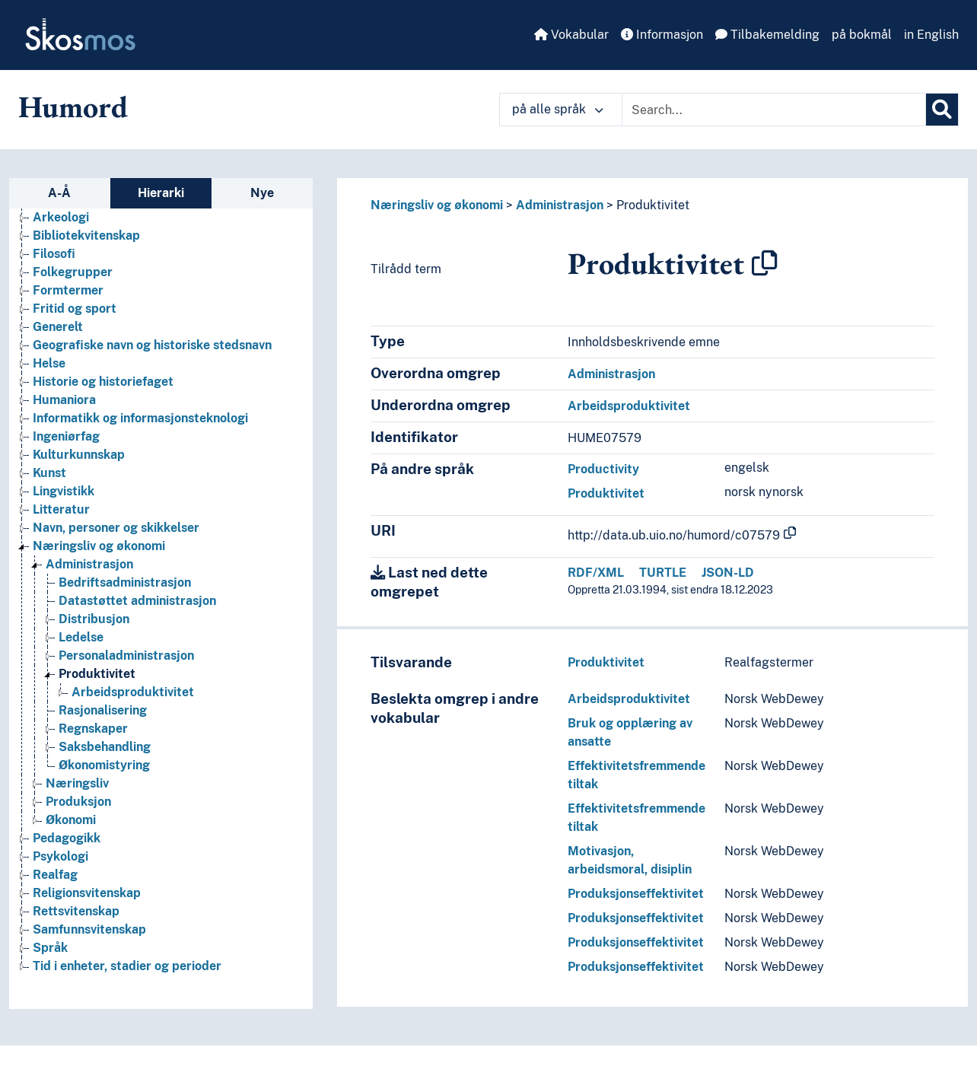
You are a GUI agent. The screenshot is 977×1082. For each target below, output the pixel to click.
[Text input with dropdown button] (774, 109)
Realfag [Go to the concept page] (55, 874)
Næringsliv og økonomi (437, 205)
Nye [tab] (262, 193)
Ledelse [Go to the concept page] (81, 637)
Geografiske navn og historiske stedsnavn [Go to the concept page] (152, 345)
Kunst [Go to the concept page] (49, 473)
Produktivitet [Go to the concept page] (97, 674)
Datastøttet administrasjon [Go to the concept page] (137, 601)
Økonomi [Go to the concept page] (71, 820)
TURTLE (662, 572)
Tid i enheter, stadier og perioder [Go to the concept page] (127, 966)
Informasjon (662, 34)
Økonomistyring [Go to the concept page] (104, 765)
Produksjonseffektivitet (636, 893)
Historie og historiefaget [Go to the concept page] (103, 381)
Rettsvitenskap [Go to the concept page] (76, 911)
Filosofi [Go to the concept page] (54, 254)
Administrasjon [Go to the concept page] (89, 564)
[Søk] (942, 109)
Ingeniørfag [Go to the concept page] (66, 436)
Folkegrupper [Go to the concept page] (73, 272)
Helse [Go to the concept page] (49, 363)
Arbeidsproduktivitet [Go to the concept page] (133, 692)
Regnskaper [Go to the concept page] (93, 728)
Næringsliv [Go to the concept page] (77, 783)
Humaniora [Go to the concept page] (64, 400)
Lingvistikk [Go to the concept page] (63, 491)
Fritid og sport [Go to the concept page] (74, 308)
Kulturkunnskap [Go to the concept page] (79, 454)
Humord (73, 106)
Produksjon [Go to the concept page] (78, 801)
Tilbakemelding (767, 34)
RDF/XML (596, 572)
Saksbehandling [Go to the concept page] (105, 747)
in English (931, 34)
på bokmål (862, 34)
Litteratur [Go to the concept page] (61, 509)
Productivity (603, 469)
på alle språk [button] (557, 109)
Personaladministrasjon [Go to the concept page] (126, 655)
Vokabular (571, 34)
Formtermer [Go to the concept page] (68, 290)
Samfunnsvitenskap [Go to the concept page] (89, 929)
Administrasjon (559, 205)
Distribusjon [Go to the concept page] (94, 619)
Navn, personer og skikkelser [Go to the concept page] (116, 527)
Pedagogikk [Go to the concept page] (66, 838)
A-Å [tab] (59, 193)
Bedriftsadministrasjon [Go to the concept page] (125, 582)
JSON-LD (728, 572)
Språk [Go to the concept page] (50, 947)
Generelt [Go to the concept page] (58, 327)
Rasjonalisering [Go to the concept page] (103, 710)
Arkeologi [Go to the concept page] (61, 217)
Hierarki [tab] (161, 193)
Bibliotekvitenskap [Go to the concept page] (86, 235)
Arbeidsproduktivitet (629, 406)
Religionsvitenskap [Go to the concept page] (87, 893)
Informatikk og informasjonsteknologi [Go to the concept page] (140, 418)
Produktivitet (652, 205)
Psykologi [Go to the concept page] (60, 856)
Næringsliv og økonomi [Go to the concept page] (99, 546)
